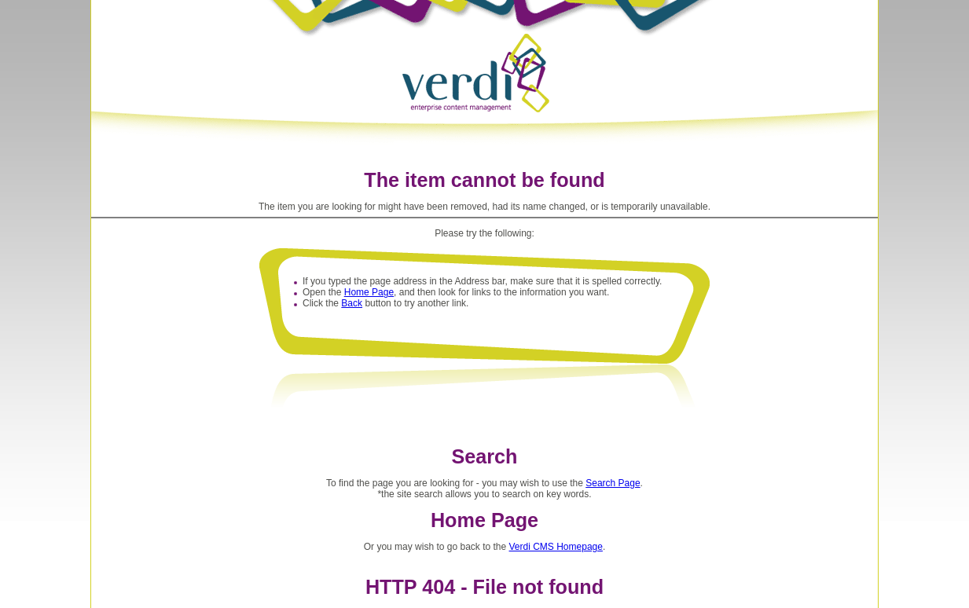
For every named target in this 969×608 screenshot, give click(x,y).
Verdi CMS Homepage (556, 546)
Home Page (369, 292)
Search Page (612, 483)
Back (351, 303)
